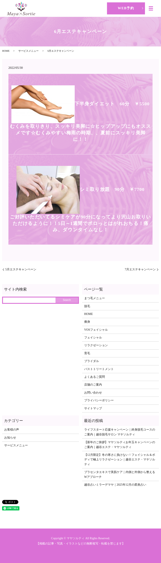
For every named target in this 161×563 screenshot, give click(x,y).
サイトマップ (93, 408)
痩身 (87, 321)
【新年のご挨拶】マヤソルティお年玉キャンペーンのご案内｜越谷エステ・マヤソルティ (119, 444)
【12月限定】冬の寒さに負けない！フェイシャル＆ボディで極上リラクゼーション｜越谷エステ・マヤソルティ (119, 459)
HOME (5, 50)
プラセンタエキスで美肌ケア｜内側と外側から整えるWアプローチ (119, 474)
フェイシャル (93, 337)
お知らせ (10, 437)
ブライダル (91, 361)
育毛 (87, 353)
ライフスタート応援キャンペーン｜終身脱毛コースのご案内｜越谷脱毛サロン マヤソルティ (119, 432)
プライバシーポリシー (99, 400)
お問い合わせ (93, 392)
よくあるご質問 (94, 376)
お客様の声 (11, 429)
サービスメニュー (28, 50)
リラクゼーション (96, 345)
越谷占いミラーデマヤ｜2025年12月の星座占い (115, 484)
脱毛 (87, 306)
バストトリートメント (99, 369)
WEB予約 (126, 8)
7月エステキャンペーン (140, 269)
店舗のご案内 (93, 384)
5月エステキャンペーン (20, 269)
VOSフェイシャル (96, 329)
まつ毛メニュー (94, 298)
